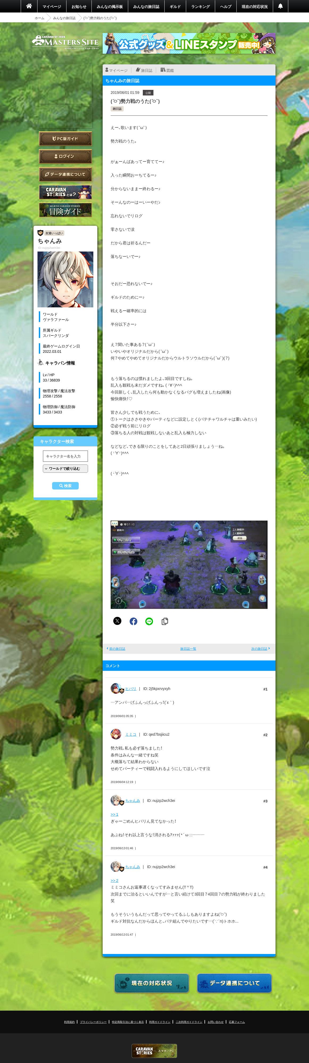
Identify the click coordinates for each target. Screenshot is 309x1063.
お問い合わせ (216, 1022)
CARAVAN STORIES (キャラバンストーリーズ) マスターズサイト (65, 42)
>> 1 (114, 814)
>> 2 (114, 880)
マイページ (52, 6)
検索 (68, 486)
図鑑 (170, 70)
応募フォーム (237, 1022)
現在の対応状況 (255, 6)
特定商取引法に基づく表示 (128, 1022)
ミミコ (130, 734)
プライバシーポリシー (93, 1022)
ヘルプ (225, 6)
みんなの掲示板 (110, 6)
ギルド (175, 6)
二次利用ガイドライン (189, 1022)
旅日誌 (146, 70)
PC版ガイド (65, 138)
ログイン (65, 156)
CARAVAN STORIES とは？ (65, 192)
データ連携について (65, 174)
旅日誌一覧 (188, 648)
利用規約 (69, 1022)
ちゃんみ (132, 800)
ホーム (39, 17)
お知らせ (79, 6)
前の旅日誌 (117, 648)
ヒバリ (130, 688)
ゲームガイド (65, 210)
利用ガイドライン (159, 1022)
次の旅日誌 (259, 648)
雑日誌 (117, 108)
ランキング (200, 6)
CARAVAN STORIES (154, 1051)
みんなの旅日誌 (146, 6)
